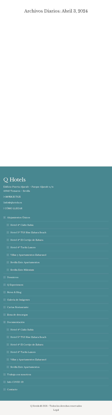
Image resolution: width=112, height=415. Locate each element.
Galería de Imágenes (18, 299)
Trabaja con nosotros (19, 374)
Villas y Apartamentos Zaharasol (28, 254)
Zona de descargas (17, 314)
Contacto (12, 389)
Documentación (14, 322)
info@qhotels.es (12, 202)
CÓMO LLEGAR (12, 208)
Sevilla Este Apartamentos (25, 262)
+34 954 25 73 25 (12, 197)
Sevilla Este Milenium (22, 269)
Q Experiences (15, 284)
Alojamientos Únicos (17, 217)
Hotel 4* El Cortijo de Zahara (26, 239)
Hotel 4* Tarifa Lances (23, 247)
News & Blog (14, 292)
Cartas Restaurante (18, 307)
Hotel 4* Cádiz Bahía (21, 224)
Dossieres (12, 277)
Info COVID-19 (15, 381)
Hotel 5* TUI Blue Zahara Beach (28, 232)
